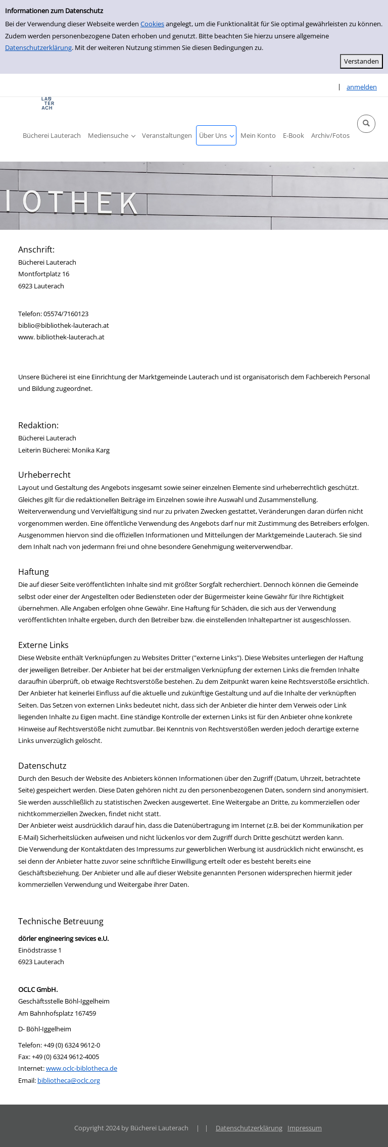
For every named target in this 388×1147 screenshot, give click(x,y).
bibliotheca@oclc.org (68, 1080)
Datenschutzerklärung (38, 47)
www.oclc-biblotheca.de (81, 1068)
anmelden (362, 86)
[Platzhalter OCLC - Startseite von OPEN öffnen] (48, 103)
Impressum (304, 1127)
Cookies (152, 23)
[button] (366, 124)
